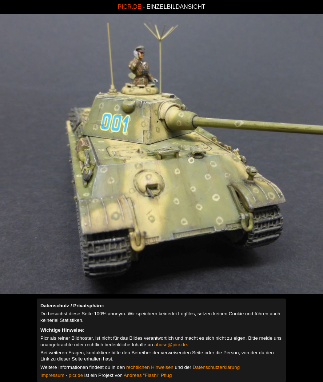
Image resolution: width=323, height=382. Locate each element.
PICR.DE (129, 7)
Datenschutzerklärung (216, 367)
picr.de (76, 375)
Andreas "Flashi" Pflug (148, 375)
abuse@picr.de (170, 344)
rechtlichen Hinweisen (150, 367)
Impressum (52, 375)
